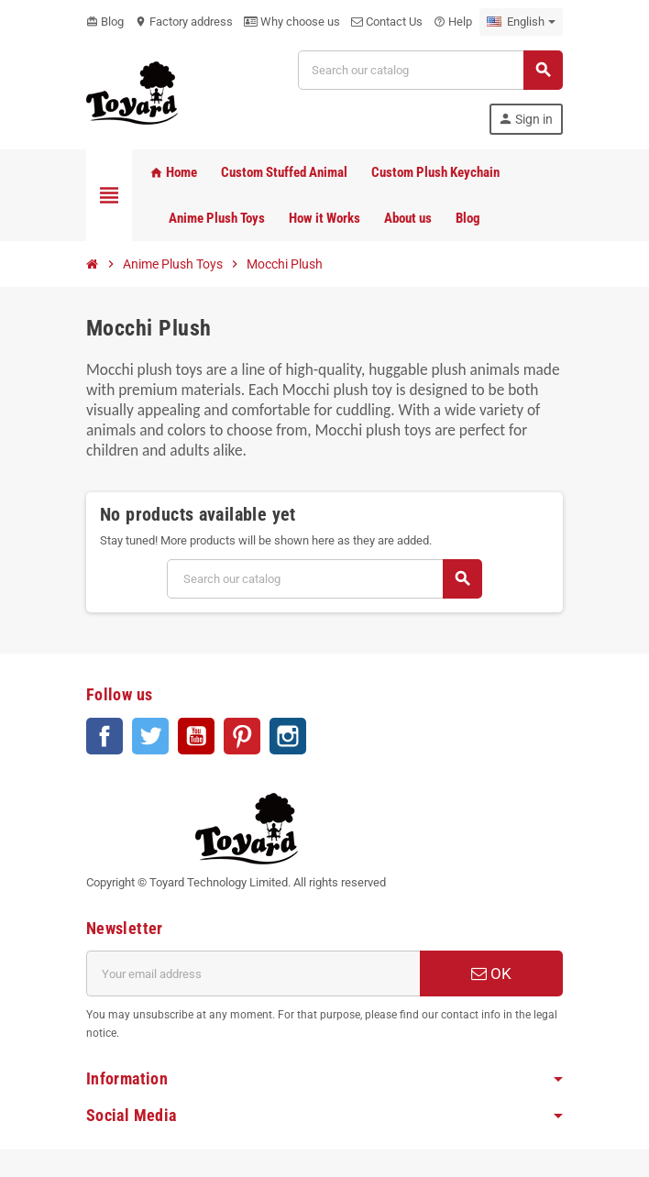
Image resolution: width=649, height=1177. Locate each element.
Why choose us (292, 21)
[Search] (430, 70)
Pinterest (242, 736)
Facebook (104, 736)
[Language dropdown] (521, 22)
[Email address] (253, 973)
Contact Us (387, 21)
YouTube (196, 736)
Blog (105, 21)
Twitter (150, 736)
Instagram (288, 736)
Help (453, 21)
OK (491, 973)
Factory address (184, 21)
